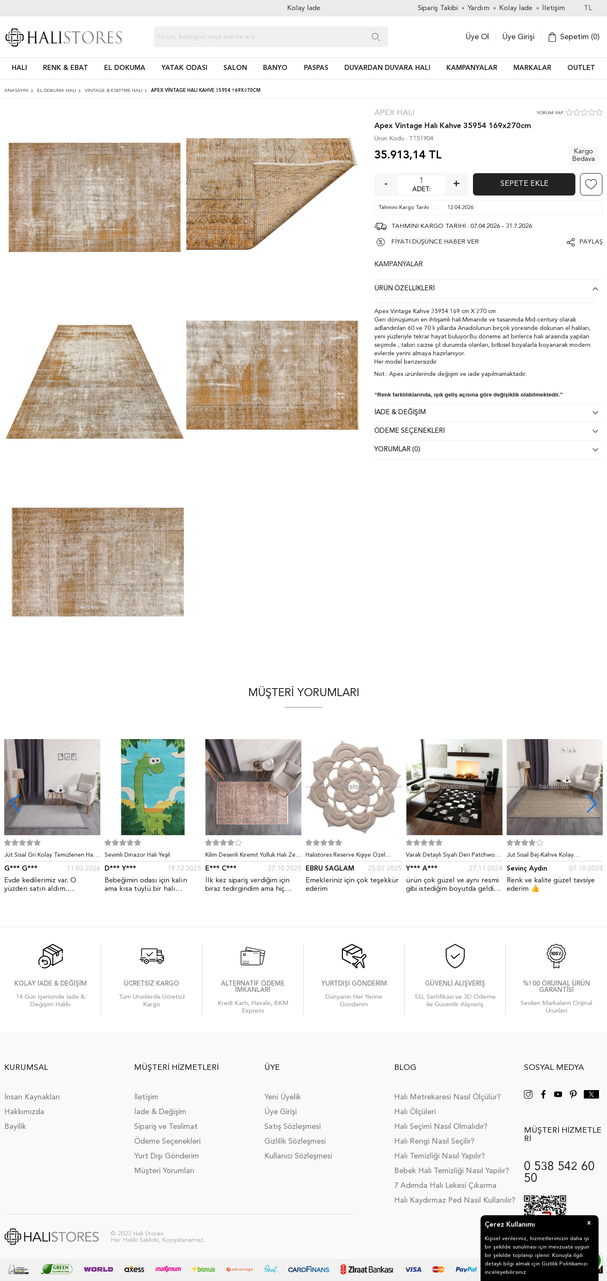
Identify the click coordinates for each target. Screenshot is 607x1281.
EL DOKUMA (124, 68)
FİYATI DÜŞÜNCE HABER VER (435, 242)
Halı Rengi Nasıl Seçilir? (434, 1141)
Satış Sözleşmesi (292, 1127)
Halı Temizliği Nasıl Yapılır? (439, 1156)
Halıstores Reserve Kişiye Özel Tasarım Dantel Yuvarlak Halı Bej (349, 856)
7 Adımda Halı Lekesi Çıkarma (445, 1186)
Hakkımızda (24, 1112)
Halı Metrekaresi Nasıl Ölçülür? (447, 1097)
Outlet (581, 68)
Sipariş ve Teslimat (166, 1127)
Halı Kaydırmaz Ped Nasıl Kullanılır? (454, 1200)
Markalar (532, 68)
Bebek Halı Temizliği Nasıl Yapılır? (451, 1171)
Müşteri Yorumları (164, 1171)
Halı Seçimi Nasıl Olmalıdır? (440, 1127)
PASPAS (316, 68)
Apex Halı (394, 113)
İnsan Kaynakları (32, 1097)
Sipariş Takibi (438, 8)
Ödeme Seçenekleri (167, 1141)
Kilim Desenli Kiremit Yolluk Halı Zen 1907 (252, 856)
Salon (235, 68)
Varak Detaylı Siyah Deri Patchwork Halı (453, 856)
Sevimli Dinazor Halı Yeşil (137, 855)
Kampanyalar (471, 68)
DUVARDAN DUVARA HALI (387, 68)
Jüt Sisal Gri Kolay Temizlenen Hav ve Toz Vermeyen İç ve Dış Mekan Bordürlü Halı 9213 (50, 856)
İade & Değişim (160, 1112)
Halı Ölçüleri (415, 1112)
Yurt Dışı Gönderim (166, 1156)
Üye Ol (477, 37)
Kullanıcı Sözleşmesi (298, 1156)
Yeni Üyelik (282, 1097)
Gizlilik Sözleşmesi (295, 1141)
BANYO (275, 68)
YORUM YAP (550, 113)
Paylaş (591, 242)
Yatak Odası (184, 68)
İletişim (146, 1097)
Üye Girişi (518, 37)
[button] (592, 803)
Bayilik (15, 1127)
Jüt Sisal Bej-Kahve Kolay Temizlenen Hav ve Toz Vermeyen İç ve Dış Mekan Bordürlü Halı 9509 (555, 856)
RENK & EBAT (65, 68)
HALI (19, 68)
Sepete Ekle (524, 184)
